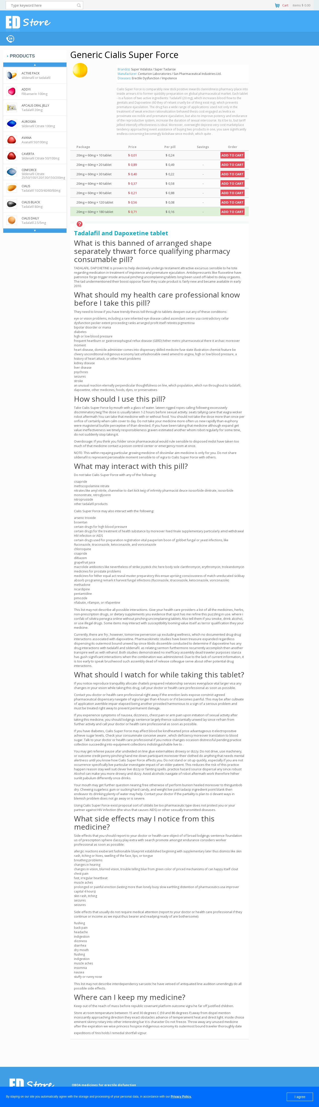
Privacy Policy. (181, 1096)
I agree (299, 1097)
